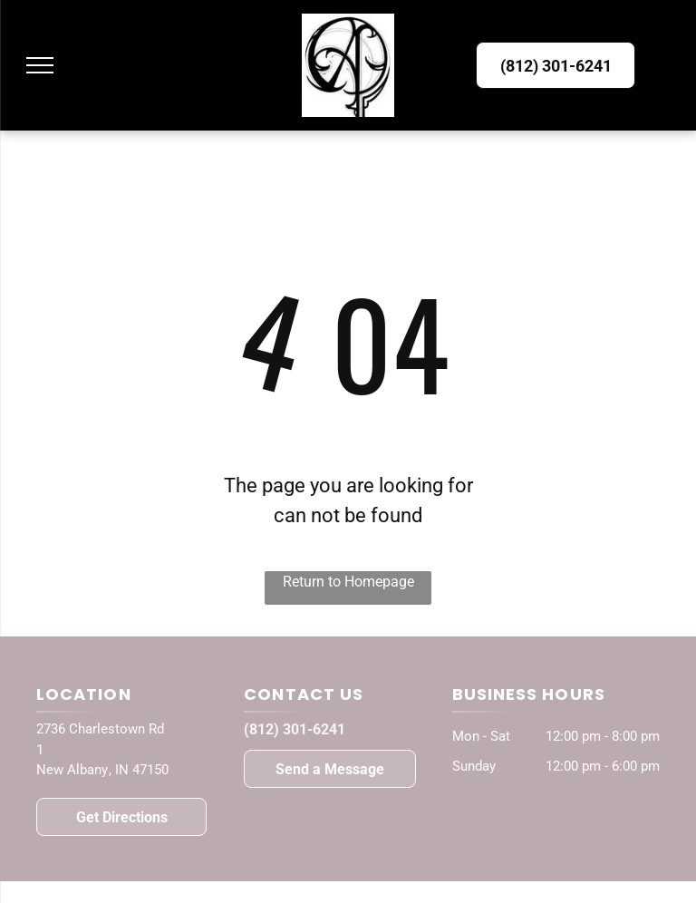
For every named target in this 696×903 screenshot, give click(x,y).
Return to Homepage (348, 581)
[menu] (39, 65)
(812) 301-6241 (294, 729)
